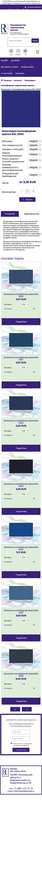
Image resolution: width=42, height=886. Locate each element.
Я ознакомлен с (21, 744)
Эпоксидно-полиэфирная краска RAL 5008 (21, 675)
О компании (6, 73)
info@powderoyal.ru (17, 15)
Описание (10, 214)
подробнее (21, 322)
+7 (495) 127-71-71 (23, 788)
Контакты (19, 73)
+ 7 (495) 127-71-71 (15, 18)
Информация (27, 67)
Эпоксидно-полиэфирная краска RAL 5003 (21, 422)
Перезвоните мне (15, 22)
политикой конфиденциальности (22, 744)
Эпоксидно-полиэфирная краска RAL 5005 (21, 548)
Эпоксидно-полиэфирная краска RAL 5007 (21, 611)
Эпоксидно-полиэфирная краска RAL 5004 (21, 485)
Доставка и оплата (9, 67)
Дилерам (15, 60)
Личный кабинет (34, 7)
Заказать (27, 199)
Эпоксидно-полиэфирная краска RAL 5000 (21, 295)
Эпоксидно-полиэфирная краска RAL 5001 (21, 358)
